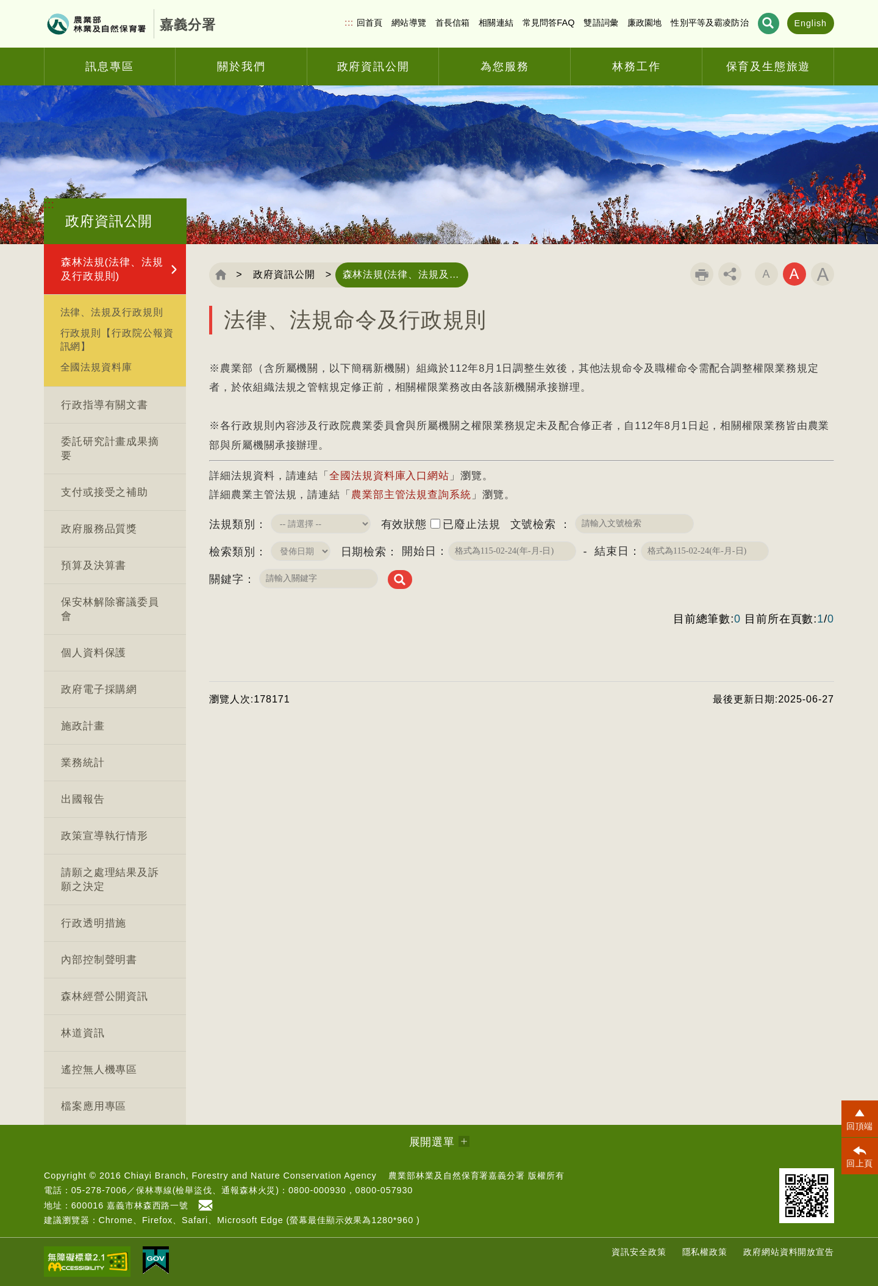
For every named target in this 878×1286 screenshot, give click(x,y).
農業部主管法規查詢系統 (411, 494)
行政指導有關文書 (104, 405)
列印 (701, 274)
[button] (859, 1118)
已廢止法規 (472, 524)
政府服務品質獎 (99, 529)
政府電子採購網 (99, 689)
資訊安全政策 (639, 1252)
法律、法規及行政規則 (111, 311)
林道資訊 (83, 1033)
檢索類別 (232, 552)
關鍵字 (226, 579)
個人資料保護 (93, 653)
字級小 (766, 274)
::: (349, 22)
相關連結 (496, 22)
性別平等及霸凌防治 (709, 22)
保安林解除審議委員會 (110, 609)
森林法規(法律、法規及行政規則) (112, 269)
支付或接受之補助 (104, 492)
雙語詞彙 (601, 22)
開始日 (419, 551)
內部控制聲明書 (99, 960)
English (810, 23)
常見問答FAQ (549, 22)
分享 (729, 274)
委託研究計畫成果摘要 (110, 448)
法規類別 (232, 524)
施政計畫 (83, 726)
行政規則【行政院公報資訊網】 (117, 339)
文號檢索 (535, 524)
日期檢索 (364, 552)
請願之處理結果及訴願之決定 (110, 879)
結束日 (611, 551)
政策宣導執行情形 (104, 836)
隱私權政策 (705, 1252)
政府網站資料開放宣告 (788, 1252)
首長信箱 (452, 22)
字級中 (794, 274)
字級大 (822, 274)
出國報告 (83, 799)
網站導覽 (408, 22)
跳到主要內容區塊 (0, 0)
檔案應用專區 (93, 1106)
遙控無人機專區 (99, 1069)
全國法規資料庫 (96, 366)
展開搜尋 (768, 23)
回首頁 (369, 22)
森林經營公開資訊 (104, 996)
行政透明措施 (93, 923)
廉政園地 (644, 22)
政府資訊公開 (284, 274)
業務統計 (83, 762)
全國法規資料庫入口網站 (389, 476)
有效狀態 (404, 524)
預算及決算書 (93, 565)
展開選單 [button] (432, 1142)
